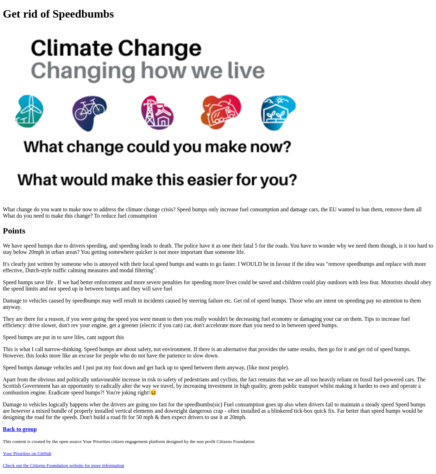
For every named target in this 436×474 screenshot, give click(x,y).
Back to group (20, 429)
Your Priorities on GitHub (27, 453)
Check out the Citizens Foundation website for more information (63, 465)
